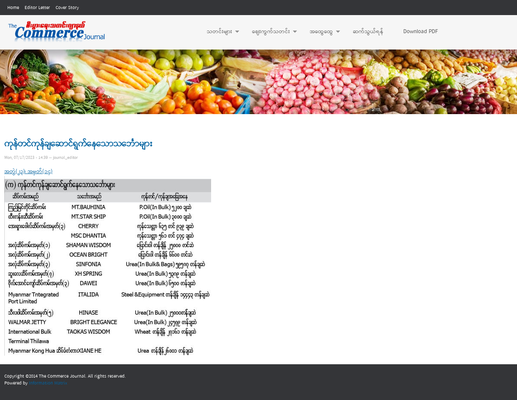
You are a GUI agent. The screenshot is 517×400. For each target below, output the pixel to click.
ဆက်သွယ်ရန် (368, 31)
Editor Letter (37, 8)
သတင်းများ (218, 32)
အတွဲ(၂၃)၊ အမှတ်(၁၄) (28, 171)
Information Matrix (48, 383)
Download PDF (420, 31)
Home (13, 8)
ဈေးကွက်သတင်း (270, 32)
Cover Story (67, 8)
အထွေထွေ (320, 32)
